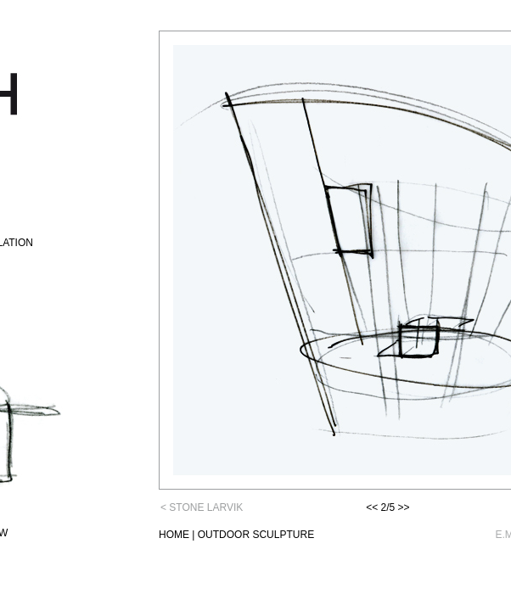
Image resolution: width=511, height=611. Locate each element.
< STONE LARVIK (201, 507)
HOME (174, 535)
